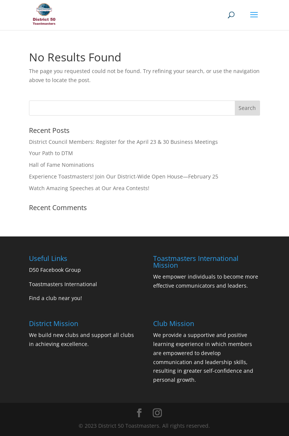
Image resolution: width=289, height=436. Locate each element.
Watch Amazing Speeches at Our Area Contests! (89, 188)
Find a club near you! (55, 298)
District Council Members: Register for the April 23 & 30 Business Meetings (123, 141)
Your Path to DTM (51, 153)
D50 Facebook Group (55, 269)
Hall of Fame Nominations (61, 164)
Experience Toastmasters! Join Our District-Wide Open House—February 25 (123, 176)
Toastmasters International (63, 284)
